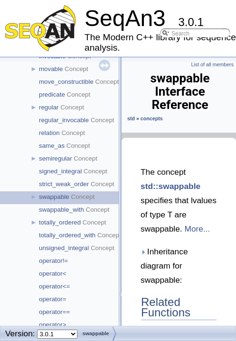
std (131, 118)
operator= (52, 299)
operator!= (53, 260)
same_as (52, 145)
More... (197, 228)
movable (51, 68)
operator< (52, 273)
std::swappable (170, 186)
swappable (54, 196)
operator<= (54, 286)
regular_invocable (64, 120)
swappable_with (61, 209)
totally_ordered (60, 222)
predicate (52, 94)
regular (49, 107)
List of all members (212, 64)
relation (49, 132)
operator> (52, 324)
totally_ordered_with (67, 235)
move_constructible (66, 81)
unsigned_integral (64, 247)
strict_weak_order (64, 184)
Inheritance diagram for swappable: (164, 266)
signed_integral (60, 171)
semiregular (55, 158)
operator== (54, 311)
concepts (152, 118)
